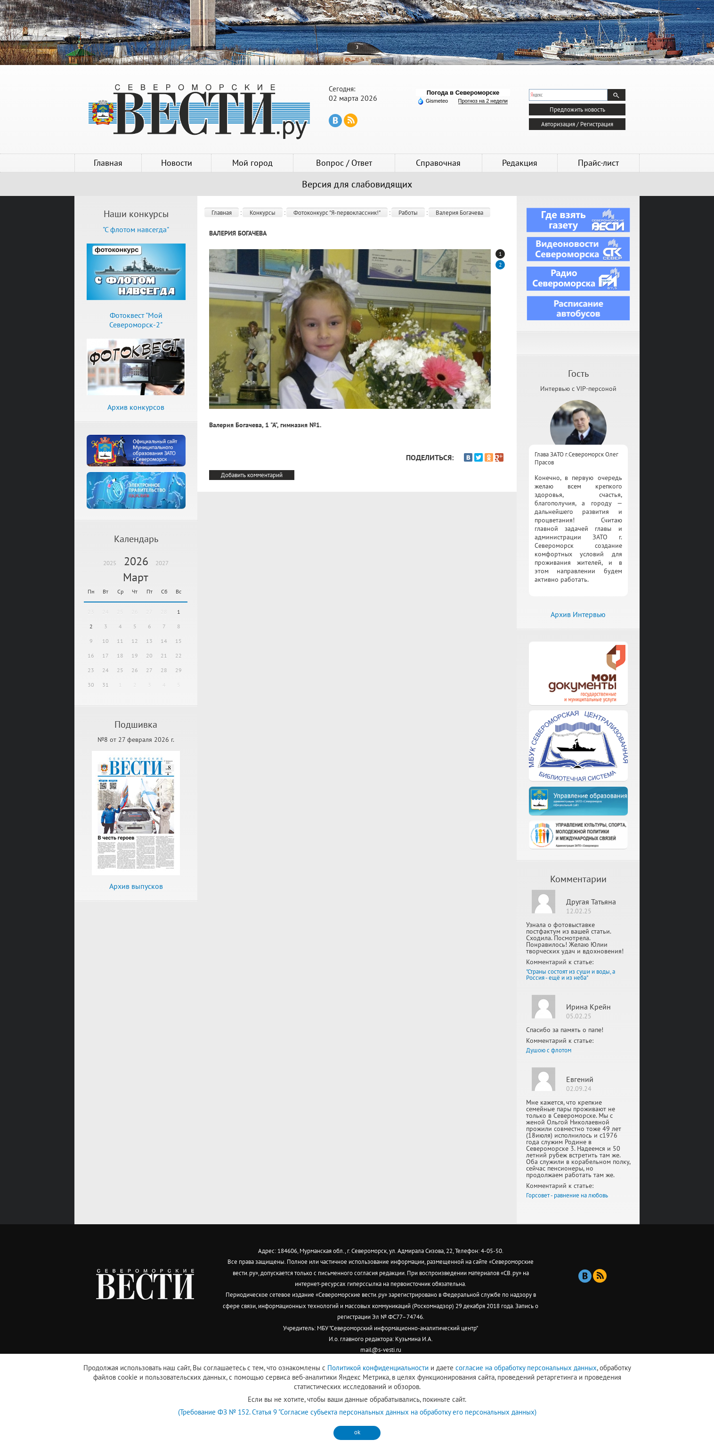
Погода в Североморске (463, 92)
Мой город (252, 162)
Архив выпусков (136, 886)
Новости (176, 162)
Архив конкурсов (135, 407)
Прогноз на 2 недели (483, 101)
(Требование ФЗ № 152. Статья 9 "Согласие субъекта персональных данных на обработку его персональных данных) (357, 1411)
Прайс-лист (598, 162)
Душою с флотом (548, 1050)
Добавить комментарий (252, 475)
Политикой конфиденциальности (378, 1367)
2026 (136, 561)
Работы (408, 213)
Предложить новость (577, 110)
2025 (109, 563)
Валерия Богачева (459, 213)
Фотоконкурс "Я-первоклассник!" (337, 213)
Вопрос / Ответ (344, 162)
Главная (108, 162)
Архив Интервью (578, 614)
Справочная (438, 162)
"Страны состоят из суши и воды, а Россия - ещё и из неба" (570, 975)
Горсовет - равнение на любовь (567, 1195)
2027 (162, 563)
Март (135, 577)
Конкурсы (263, 213)
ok (357, 1432)
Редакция (519, 162)
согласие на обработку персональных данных (526, 1367)
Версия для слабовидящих (357, 184)
